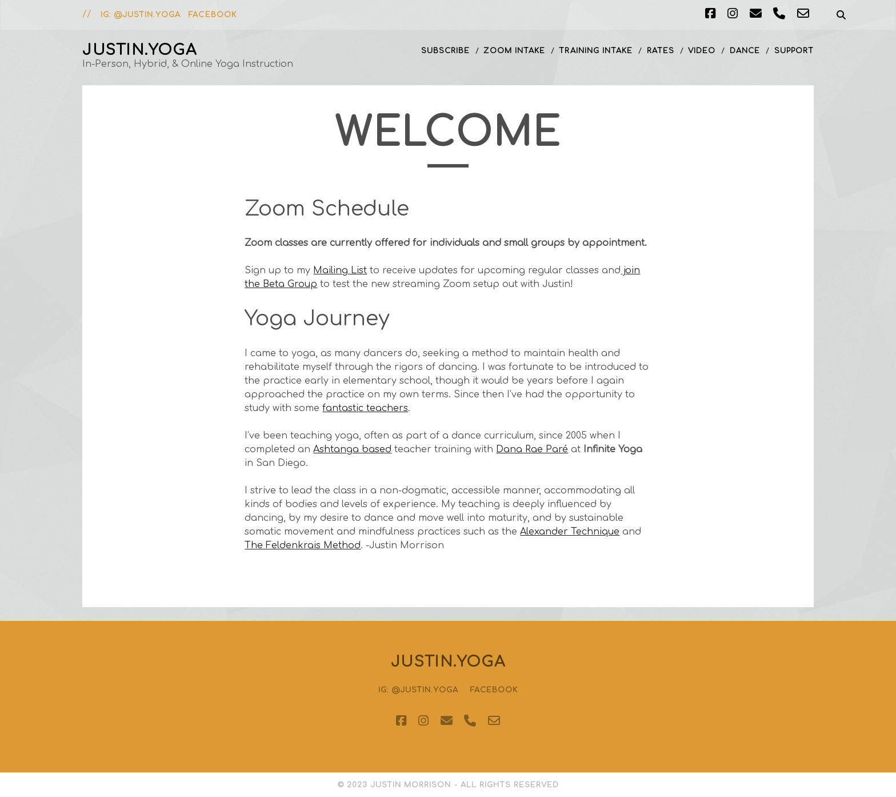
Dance (745, 51)
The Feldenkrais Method (303, 545)
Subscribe (445, 51)
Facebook (212, 15)
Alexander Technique (569, 532)
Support (794, 51)
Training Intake (596, 51)
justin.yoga (139, 50)
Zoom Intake (514, 51)
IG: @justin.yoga (141, 15)
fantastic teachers (365, 408)
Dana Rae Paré (532, 449)
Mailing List (340, 270)
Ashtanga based (352, 449)
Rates (660, 51)
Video (701, 51)
